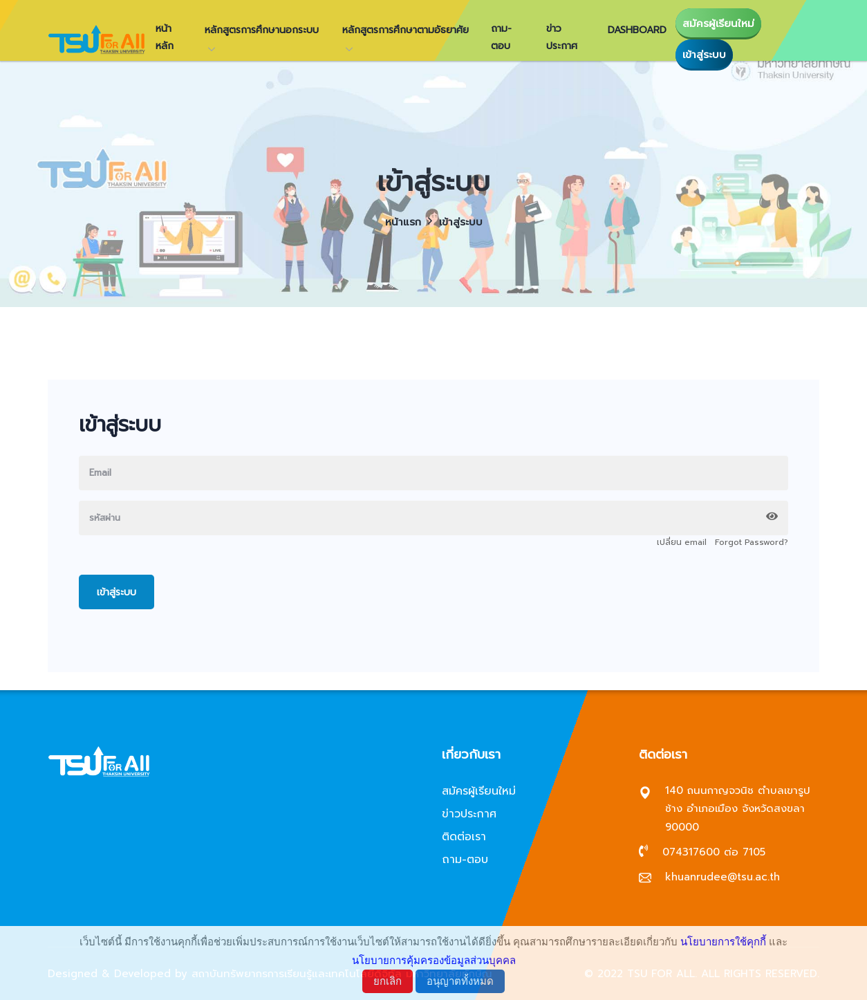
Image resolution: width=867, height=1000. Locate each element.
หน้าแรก (403, 222)
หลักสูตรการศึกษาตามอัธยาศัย (405, 30)
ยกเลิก (387, 981)
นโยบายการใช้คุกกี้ (723, 941)
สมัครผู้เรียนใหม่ (718, 23)
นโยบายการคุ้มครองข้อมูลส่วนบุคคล (434, 960)
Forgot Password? (751, 542)
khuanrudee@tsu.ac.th (722, 877)
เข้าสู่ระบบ (704, 54)
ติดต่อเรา (464, 836)
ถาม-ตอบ (501, 37)
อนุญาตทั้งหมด (460, 981)
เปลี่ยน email (682, 542)
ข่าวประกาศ (561, 37)
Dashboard (637, 30)
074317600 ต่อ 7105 (713, 852)
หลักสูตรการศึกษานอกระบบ (262, 30)
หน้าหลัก (165, 37)
